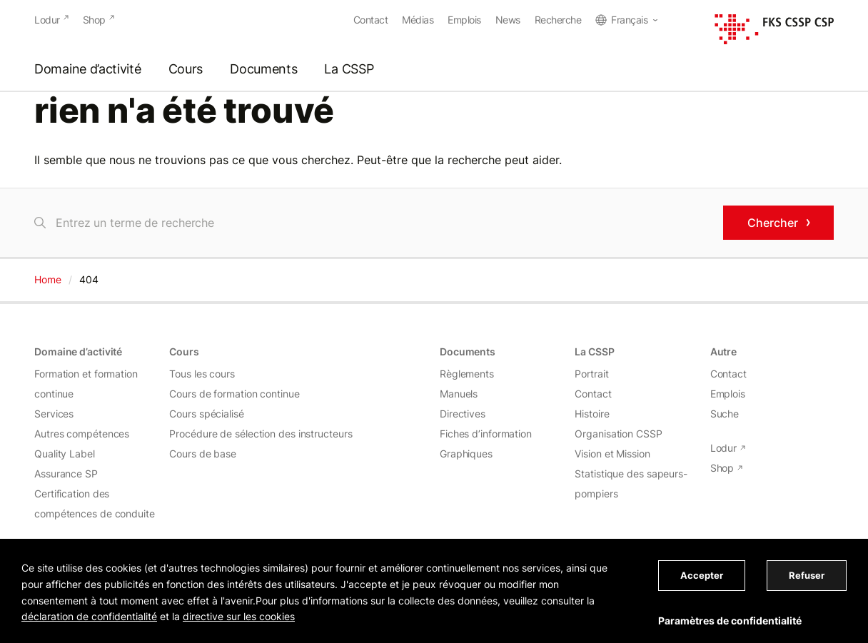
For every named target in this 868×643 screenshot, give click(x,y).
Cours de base (202, 453)
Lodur (47, 20)
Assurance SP (66, 473)
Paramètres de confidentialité (730, 620)
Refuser (806, 575)
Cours (185, 69)
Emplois (464, 20)
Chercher (772, 222)
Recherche (558, 20)
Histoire (592, 413)
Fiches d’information (486, 433)
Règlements (467, 373)
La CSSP (348, 69)
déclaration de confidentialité (89, 616)
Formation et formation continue (86, 383)
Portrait (591, 373)
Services (54, 413)
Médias (417, 20)
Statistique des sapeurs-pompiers (631, 483)
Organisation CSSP (618, 433)
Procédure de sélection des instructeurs (260, 433)
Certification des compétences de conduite (94, 503)
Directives (462, 413)
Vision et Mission (612, 453)
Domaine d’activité (87, 69)
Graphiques (466, 453)
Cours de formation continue (234, 393)
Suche (725, 413)
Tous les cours (202, 373)
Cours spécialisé (206, 413)
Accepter (701, 575)
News (507, 20)
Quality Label (64, 453)
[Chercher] (373, 223)
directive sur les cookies (239, 616)
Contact (370, 20)
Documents (263, 69)
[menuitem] (626, 20)
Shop (94, 20)
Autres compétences (81, 433)
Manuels (459, 393)
